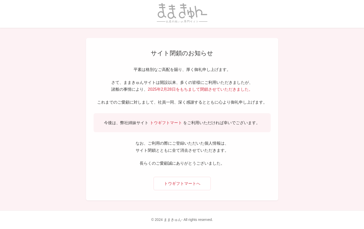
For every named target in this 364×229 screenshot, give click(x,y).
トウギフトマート (166, 123)
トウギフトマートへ (182, 183)
